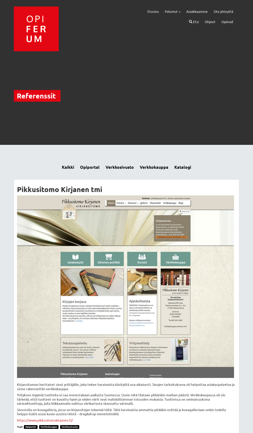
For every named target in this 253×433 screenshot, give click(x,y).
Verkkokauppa (154, 167)
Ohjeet (210, 22)
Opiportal (90, 167)
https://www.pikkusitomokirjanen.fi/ (45, 420)
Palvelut (172, 11)
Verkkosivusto (120, 167)
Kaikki (68, 167)
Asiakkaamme (197, 11)
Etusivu (153, 11)
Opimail (227, 22)
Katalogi (182, 167)
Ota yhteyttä (223, 11)
